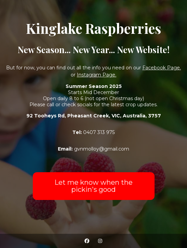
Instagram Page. (96, 75)
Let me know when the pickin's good (93, 186)
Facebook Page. (161, 68)
